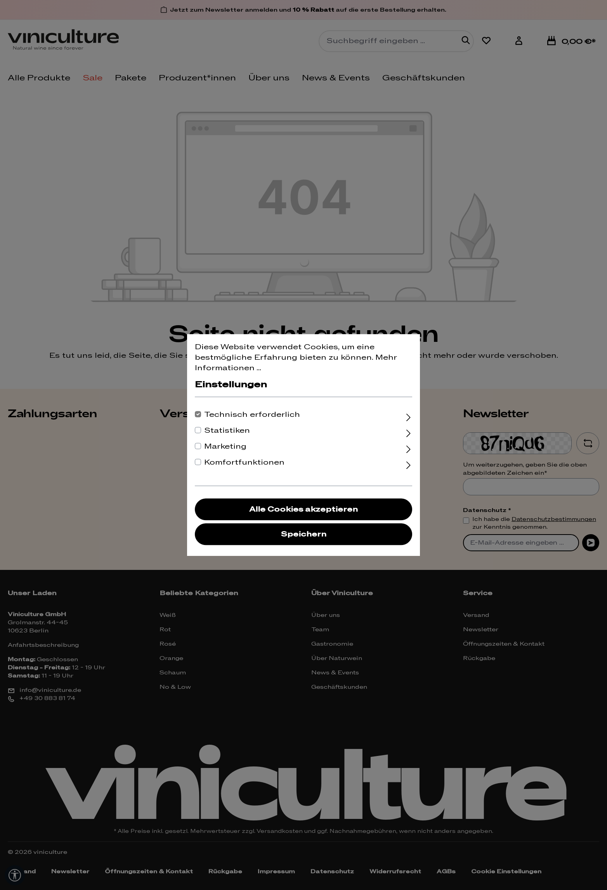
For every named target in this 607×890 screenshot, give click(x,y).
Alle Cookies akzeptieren (303, 509)
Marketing (225, 446)
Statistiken (227, 430)
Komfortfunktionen (244, 462)
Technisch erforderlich (252, 414)
